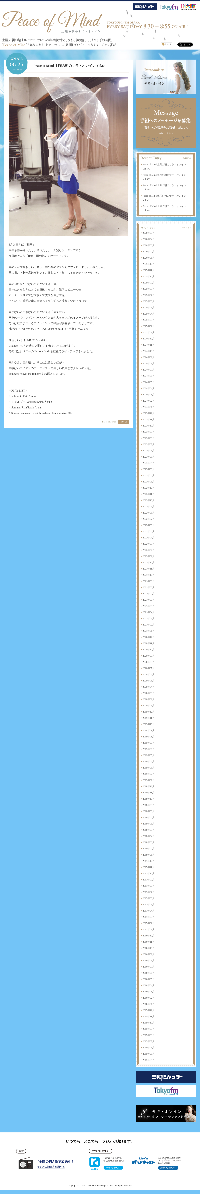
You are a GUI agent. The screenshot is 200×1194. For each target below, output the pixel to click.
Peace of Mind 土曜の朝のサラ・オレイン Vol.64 (70, 66)
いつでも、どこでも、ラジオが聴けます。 (100, 1141)
